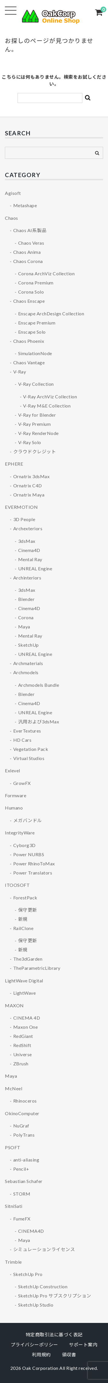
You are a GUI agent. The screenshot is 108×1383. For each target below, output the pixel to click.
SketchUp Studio (36, 1304)
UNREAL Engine (35, 568)
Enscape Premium (37, 322)
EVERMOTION (21, 507)
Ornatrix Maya (29, 494)
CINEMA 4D (26, 1017)
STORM (22, 1193)
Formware (15, 795)
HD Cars (22, 740)
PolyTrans (24, 1134)
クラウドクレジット (34, 451)
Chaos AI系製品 (30, 230)
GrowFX (22, 783)
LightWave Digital (24, 980)
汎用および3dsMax (38, 721)
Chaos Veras (31, 243)
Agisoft (13, 193)
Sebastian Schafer (24, 1181)
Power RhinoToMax (34, 863)
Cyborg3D (24, 845)
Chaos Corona (28, 261)
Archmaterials (28, 663)
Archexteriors (28, 528)
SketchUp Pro (28, 1274)
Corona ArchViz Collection (46, 273)
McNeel (13, 1088)
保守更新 (27, 910)
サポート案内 (83, 1344)
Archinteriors (27, 577)
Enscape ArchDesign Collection (51, 313)
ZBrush (21, 1063)
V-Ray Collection (36, 384)
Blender (26, 599)
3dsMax (26, 541)
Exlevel (12, 770)
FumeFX (22, 1218)
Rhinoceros (25, 1100)
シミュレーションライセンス (44, 1249)
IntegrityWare (20, 832)
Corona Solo (31, 291)
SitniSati (13, 1206)
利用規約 (41, 1354)
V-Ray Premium (34, 424)
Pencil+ (21, 1169)
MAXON (14, 1005)
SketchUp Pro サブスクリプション (54, 1295)
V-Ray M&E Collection (47, 405)
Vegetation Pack (30, 749)
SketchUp (28, 645)
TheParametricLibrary (36, 968)
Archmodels (26, 672)
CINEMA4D (31, 1231)
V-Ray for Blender (37, 415)
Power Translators (32, 872)
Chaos (11, 218)
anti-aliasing (26, 1159)
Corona (26, 617)
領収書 (69, 1354)
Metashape (25, 205)
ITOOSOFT (17, 885)
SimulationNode (35, 353)
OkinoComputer (22, 1113)
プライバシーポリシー (34, 1344)
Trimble (13, 1262)
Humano (14, 807)
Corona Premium (36, 282)
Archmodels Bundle (38, 685)
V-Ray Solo (29, 442)
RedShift (22, 1045)
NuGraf (21, 1125)
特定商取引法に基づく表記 (54, 1334)
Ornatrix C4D (27, 485)
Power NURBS (28, 854)
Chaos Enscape (29, 301)
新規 (23, 919)
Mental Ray (30, 559)
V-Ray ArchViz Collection (50, 396)
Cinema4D (29, 550)
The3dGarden (28, 958)
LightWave (24, 993)
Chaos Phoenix (28, 341)
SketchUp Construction (43, 1286)
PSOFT (12, 1147)
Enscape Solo (32, 332)
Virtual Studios (29, 758)
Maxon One (25, 1027)
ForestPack (25, 897)
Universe (22, 1054)
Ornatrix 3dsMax (31, 476)
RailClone (23, 928)
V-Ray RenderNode (38, 433)
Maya (24, 626)
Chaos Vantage (29, 362)
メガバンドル (27, 820)
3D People (24, 519)
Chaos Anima (27, 252)
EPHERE (14, 463)
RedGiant (23, 1036)
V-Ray (19, 371)
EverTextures (27, 730)
